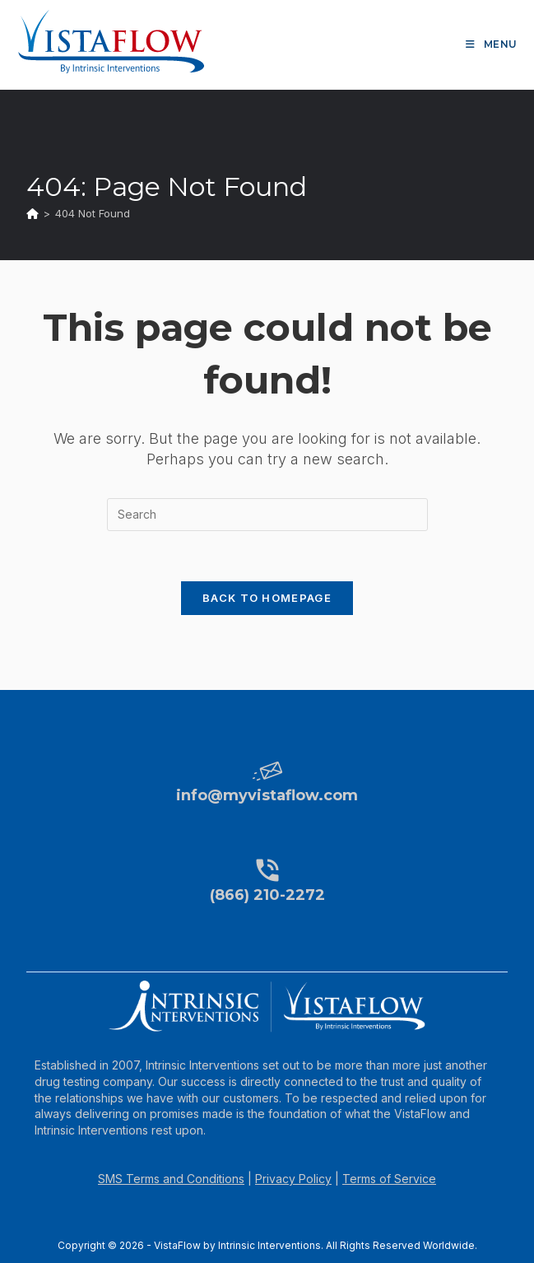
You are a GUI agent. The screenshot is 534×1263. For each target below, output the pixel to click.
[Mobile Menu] (492, 44)
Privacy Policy (293, 1179)
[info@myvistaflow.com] (267, 770)
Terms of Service (389, 1179)
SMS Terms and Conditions (171, 1179)
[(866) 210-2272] (267, 870)
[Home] (32, 213)
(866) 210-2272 (267, 895)
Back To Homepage (267, 597)
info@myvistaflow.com (267, 795)
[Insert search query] (267, 514)
